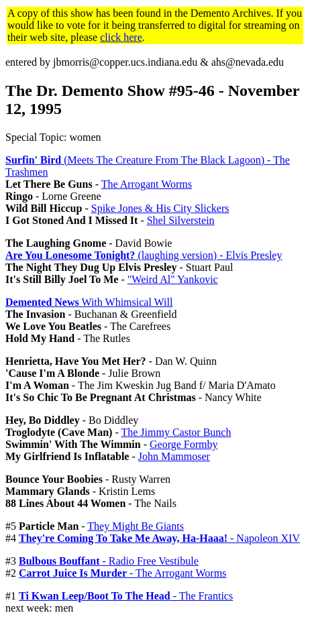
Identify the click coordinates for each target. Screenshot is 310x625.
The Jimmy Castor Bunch (176, 432)
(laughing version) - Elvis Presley (143, 255)
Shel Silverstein (181, 220)
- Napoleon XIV (159, 538)
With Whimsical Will (88, 302)
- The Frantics (126, 596)
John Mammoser (174, 456)
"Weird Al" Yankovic (172, 279)
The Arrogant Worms (146, 184)
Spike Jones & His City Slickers (160, 208)
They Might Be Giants (135, 526)
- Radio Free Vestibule (109, 561)
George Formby (183, 444)
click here (121, 37)
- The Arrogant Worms (122, 573)
